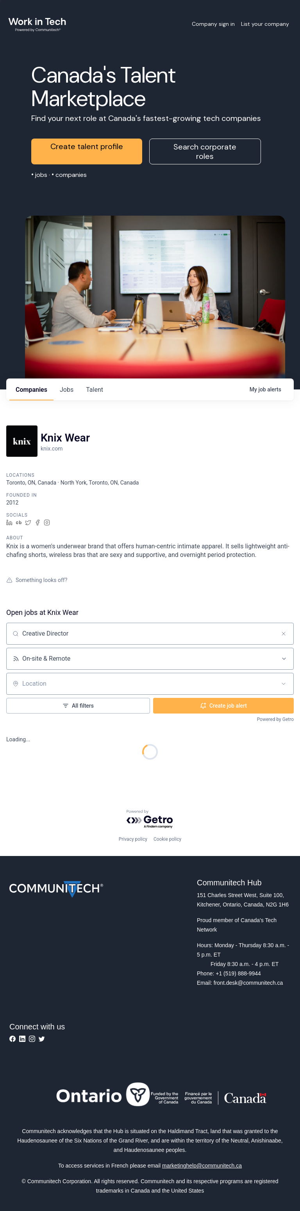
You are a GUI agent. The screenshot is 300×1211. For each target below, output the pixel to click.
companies (31, 389)
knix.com (51, 448)
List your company (265, 23)
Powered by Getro (275, 719)
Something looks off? (36, 580)
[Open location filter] (283, 683)
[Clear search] (283, 633)
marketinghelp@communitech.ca (202, 1165)
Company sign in (213, 23)
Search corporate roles (204, 151)
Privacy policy (133, 839)
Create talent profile (86, 146)
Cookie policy (167, 839)
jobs (66, 389)
